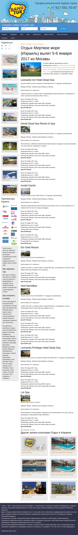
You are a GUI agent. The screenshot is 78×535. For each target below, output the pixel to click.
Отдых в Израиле (10, 60)
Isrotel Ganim (65, 67)
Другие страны (48, 34)
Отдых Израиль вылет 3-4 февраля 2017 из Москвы (34, 467)
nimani (14, 531)
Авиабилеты (10, 176)
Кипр (28, 34)
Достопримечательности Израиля (10, 148)
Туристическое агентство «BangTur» (23, 505)
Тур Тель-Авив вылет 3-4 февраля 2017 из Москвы (34, 490)
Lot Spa (48, 71)
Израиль (4, 34)
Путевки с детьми (10, 89)
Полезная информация (10, 190)
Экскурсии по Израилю (10, 161)
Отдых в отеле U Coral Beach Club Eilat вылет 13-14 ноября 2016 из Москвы (63, 467)
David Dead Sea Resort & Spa (52, 67)
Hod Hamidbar (51, 69)
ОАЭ (21, 34)
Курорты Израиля (10, 132)
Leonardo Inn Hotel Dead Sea (66, 65)
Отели (10, 118)
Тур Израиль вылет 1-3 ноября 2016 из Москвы (63, 490)
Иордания (14, 34)
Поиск (13, 38)
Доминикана (37, 34)
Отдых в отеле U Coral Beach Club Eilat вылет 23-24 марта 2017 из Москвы (63, 445)
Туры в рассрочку (62, 34)
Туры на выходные (10, 103)
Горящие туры (10, 74)
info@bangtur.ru (70, 526)
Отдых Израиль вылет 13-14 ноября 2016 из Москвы (34, 445)
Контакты (4, 38)
